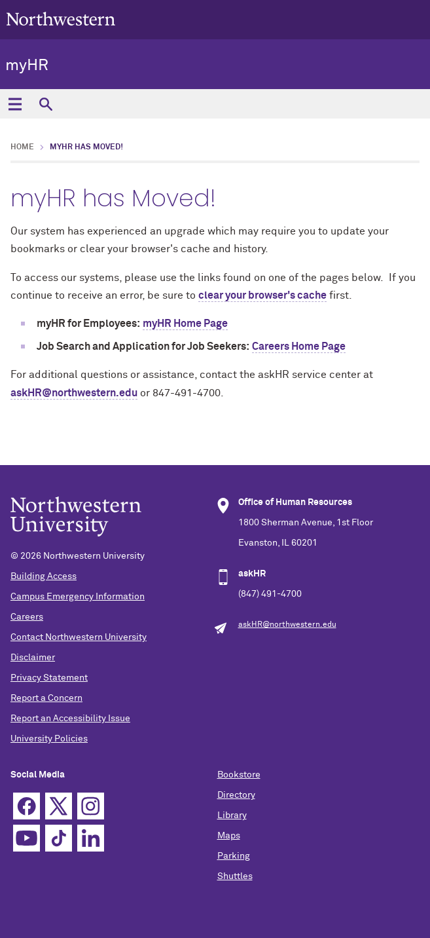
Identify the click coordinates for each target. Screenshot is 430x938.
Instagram (90, 806)
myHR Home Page (185, 323)
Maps (228, 835)
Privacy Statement (49, 678)
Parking (233, 856)
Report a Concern (46, 698)
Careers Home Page (299, 346)
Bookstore (238, 774)
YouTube (26, 838)
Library (232, 815)
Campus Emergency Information (77, 596)
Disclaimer (32, 657)
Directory (236, 795)
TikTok (58, 838)
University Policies (49, 738)
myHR (26, 65)
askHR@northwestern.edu (73, 393)
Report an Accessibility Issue (70, 718)
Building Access (43, 576)
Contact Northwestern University (78, 637)
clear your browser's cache (262, 295)
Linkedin (90, 838)
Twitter (58, 806)
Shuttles (235, 876)
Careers (26, 617)
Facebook (26, 806)
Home (22, 147)
